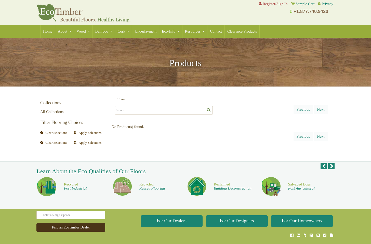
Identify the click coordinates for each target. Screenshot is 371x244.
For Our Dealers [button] (172, 211)
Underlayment (145, 31)
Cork (123, 31)
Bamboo (103, 31)
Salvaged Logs (301, 177)
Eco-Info (170, 31)
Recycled (75, 177)
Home (47, 31)
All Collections (51, 112)
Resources (195, 31)
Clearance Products (242, 31)
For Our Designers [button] (237, 211)
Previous (303, 109)
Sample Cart (305, 4)
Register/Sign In (273, 4)
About (65, 31)
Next (320, 109)
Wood (83, 31)
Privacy (327, 4)
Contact (216, 31)
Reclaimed (232, 177)
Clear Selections (53, 133)
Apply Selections (87, 133)
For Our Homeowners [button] (302, 211)
